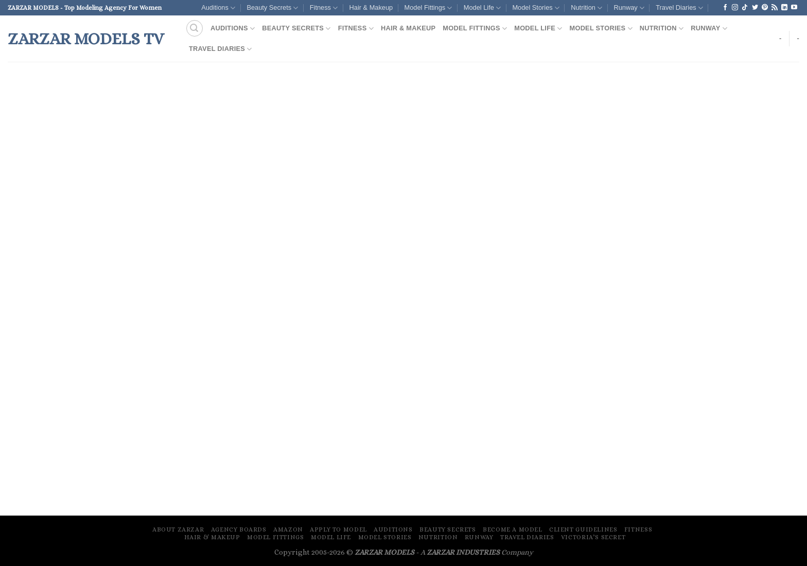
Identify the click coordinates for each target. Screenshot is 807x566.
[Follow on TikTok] (745, 7)
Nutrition (586, 8)
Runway (628, 8)
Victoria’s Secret (593, 537)
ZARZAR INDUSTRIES (463, 552)
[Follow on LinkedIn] (784, 7)
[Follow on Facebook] (725, 7)
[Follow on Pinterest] (765, 7)
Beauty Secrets (272, 8)
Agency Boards (239, 529)
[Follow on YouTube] (794, 7)
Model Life (482, 8)
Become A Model (512, 529)
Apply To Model (338, 529)
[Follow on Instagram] (735, 7)
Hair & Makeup (371, 7)
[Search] (194, 28)
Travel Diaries (679, 8)
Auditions (218, 8)
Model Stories (535, 8)
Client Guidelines (583, 529)
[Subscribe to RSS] (774, 7)
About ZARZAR (178, 529)
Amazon (288, 529)
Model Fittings (428, 8)
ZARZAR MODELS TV (86, 38)
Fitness (324, 8)
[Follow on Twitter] (755, 7)
